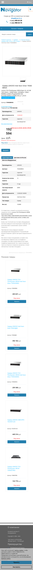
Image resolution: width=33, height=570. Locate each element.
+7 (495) (16, 23)
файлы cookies (19, 550)
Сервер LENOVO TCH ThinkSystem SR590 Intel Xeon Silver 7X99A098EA (16, 281)
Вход (30, 2)
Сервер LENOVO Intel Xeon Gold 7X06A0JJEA (15, 327)
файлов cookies (5, 558)
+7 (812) (16, 20)
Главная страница (6, 39)
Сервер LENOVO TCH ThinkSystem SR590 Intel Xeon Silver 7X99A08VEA (16, 375)
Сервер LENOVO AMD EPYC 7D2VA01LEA (15, 421)
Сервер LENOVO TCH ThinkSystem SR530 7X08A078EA (13, 468)
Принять (17, 562)
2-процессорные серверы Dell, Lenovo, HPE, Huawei (15, 40)
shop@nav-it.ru (16, 18)
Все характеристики (6, 124)
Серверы (15, 39)
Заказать (6, 150)
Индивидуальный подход (17, 548)
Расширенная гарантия (8, 97)
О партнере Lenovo (6, 106)
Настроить (16, 567)
